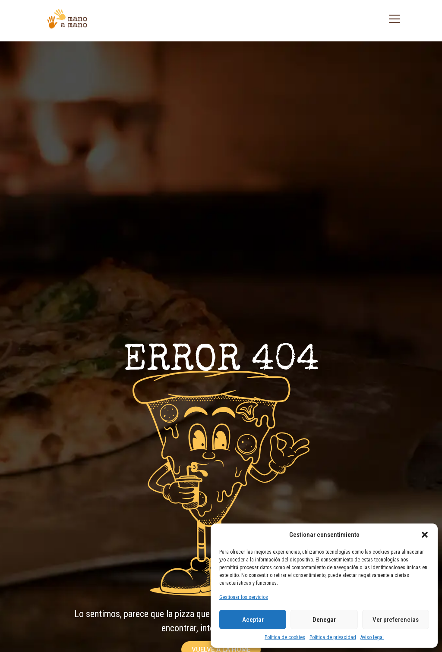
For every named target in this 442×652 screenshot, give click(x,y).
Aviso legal (372, 637)
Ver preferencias (396, 620)
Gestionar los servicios (243, 597)
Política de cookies (285, 637)
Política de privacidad (332, 637)
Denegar (324, 620)
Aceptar (253, 620)
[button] (424, 534)
